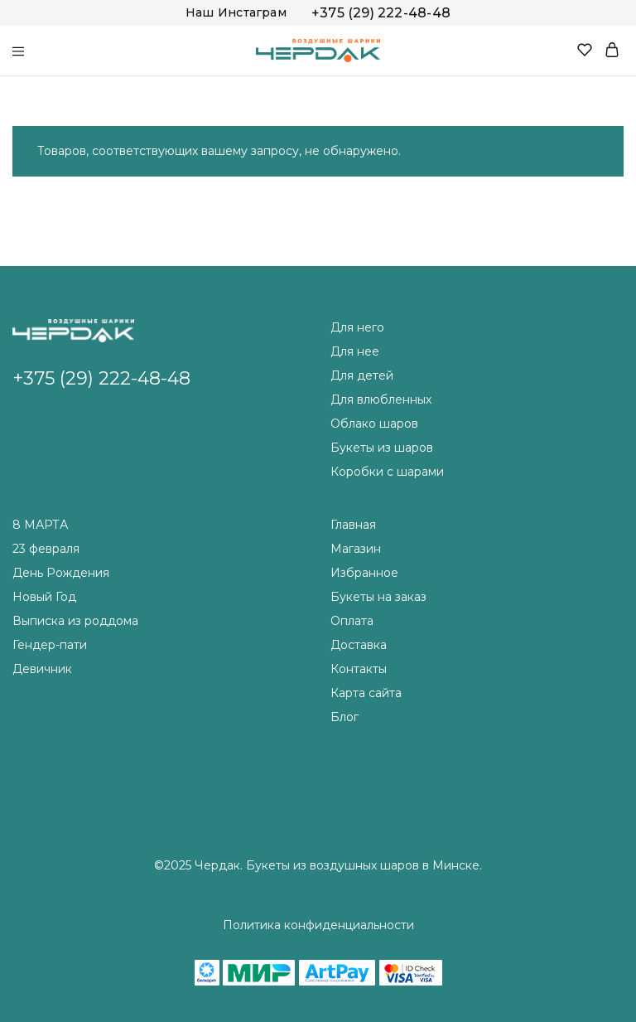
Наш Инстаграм (236, 12)
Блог (344, 717)
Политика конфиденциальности (318, 925)
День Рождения (60, 572)
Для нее (354, 351)
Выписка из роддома (75, 620)
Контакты (358, 668)
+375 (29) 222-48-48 (380, 13)
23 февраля (46, 548)
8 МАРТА (40, 524)
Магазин (355, 548)
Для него (357, 327)
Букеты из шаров (381, 447)
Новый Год (44, 596)
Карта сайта (366, 692)
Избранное (364, 572)
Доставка (358, 644)
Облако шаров (374, 423)
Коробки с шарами (387, 471)
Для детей (361, 375)
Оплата (351, 620)
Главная (353, 524)
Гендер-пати (49, 644)
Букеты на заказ (378, 596)
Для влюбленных (380, 399)
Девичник (42, 668)
